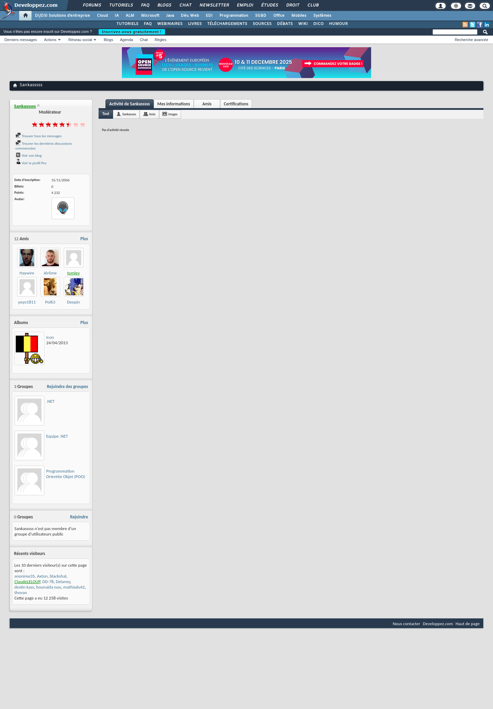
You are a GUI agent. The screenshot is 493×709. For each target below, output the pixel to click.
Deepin (73, 302)
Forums (91, 5)
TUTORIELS (127, 24)
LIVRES (195, 24)
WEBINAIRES (169, 24)
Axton (42, 576)
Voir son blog (28, 155)
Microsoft (150, 15)
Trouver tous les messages (38, 136)
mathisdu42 (74, 587)
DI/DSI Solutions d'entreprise (62, 15)
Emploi (244, 5)
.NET (50, 401)
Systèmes (322, 15)
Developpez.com (438, 623)
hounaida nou (48, 587)
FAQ (145, 5)
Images (172, 114)
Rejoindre (79, 516)
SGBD (260, 15)
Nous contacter (406, 623)
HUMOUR (338, 24)
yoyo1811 (27, 302)
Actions (50, 40)
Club (312, 5)
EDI (209, 15)
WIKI (303, 24)
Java (170, 15)
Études (269, 5)
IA (117, 15)
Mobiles (298, 15)
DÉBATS (285, 24)
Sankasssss (129, 114)
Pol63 (50, 302)
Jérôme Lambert (50, 275)
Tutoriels (120, 5)
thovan (20, 592)
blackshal (58, 576)
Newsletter (214, 5)
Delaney (63, 581)
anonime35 (24, 576)
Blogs (164, 5)
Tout (105, 114)
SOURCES (262, 24)
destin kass (24, 587)
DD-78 (48, 581)
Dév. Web (190, 15)
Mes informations (173, 103)
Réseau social (80, 40)
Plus (84, 238)
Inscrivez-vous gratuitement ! (132, 32)
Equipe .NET (57, 436)
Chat (185, 5)
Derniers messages (20, 40)
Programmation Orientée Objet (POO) (65, 473)
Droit (292, 5)
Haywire (27, 272)
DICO (318, 24)
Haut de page (468, 623)
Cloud (102, 15)
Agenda (126, 40)
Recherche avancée (471, 40)
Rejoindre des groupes (67, 386)
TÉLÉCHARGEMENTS (227, 24)
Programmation (233, 15)
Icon (50, 337)
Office (279, 15)
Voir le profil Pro (31, 163)
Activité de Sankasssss (129, 103)
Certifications (236, 103)
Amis (207, 103)
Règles (160, 40)
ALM (130, 15)
